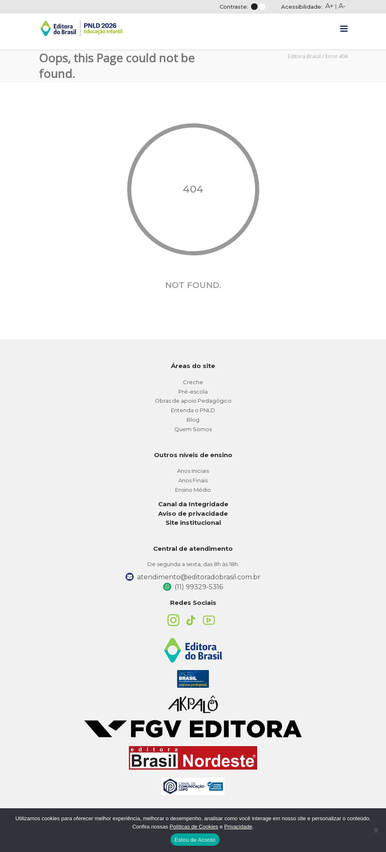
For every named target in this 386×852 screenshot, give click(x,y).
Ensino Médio (193, 489)
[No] (376, 830)
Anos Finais (193, 480)
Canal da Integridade (193, 504)
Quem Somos (193, 429)
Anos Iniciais (193, 470)
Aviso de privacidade (193, 513)
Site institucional (193, 522)
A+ (329, 6)
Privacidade (238, 827)
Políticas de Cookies (194, 827)
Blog (193, 419)
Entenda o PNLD (193, 410)
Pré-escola (193, 391)
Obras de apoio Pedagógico (193, 400)
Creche (193, 382)
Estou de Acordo (195, 840)
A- (342, 6)
